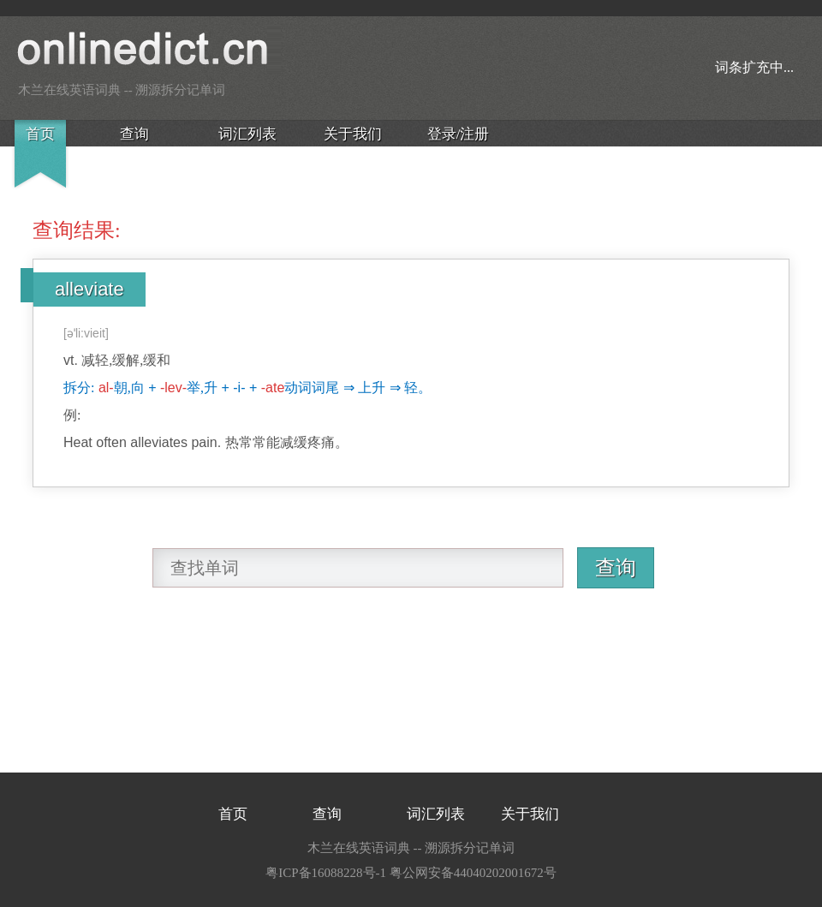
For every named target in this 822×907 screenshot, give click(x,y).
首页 (40, 134)
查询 (134, 134)
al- (106, 387)
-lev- (173, 387)
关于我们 (353, 134)
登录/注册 (458, 134)
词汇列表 (247, 134)
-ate (273, 387)
